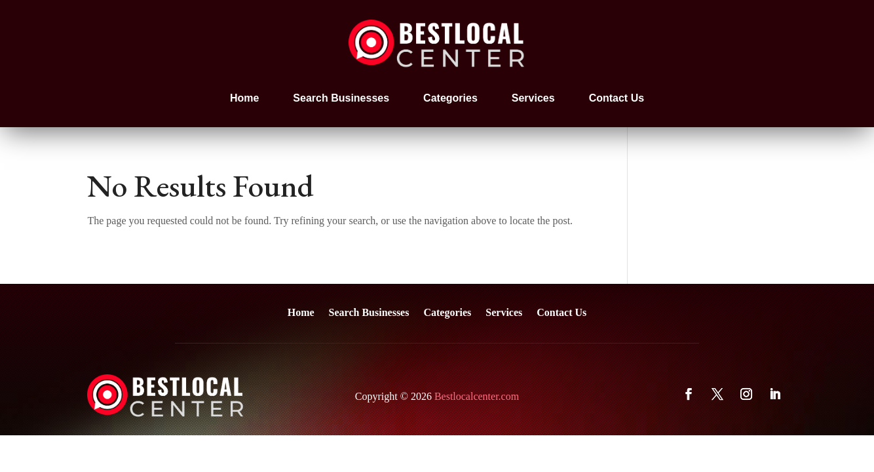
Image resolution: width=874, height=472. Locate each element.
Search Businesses (341, 98)
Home (244, 98)
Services (533, 98)
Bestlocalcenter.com (476, 396)
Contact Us (616, 98)
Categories (450, 98)
